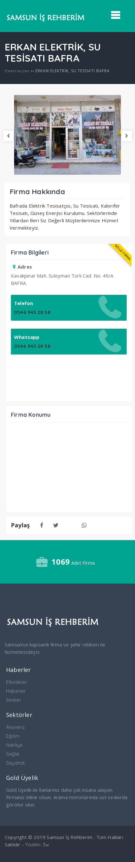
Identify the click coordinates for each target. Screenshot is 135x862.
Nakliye (14, 745)
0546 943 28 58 (32, 312)
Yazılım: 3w (37, 845)
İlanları (13, 700)
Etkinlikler (16, 682)
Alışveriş (15, 727)
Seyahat (15, 763)
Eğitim (13, 736)
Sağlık (13, 754)
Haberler (16, 691)
